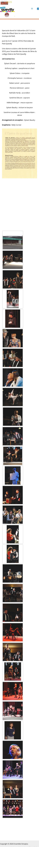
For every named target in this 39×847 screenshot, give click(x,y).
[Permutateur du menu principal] (32, 8)
